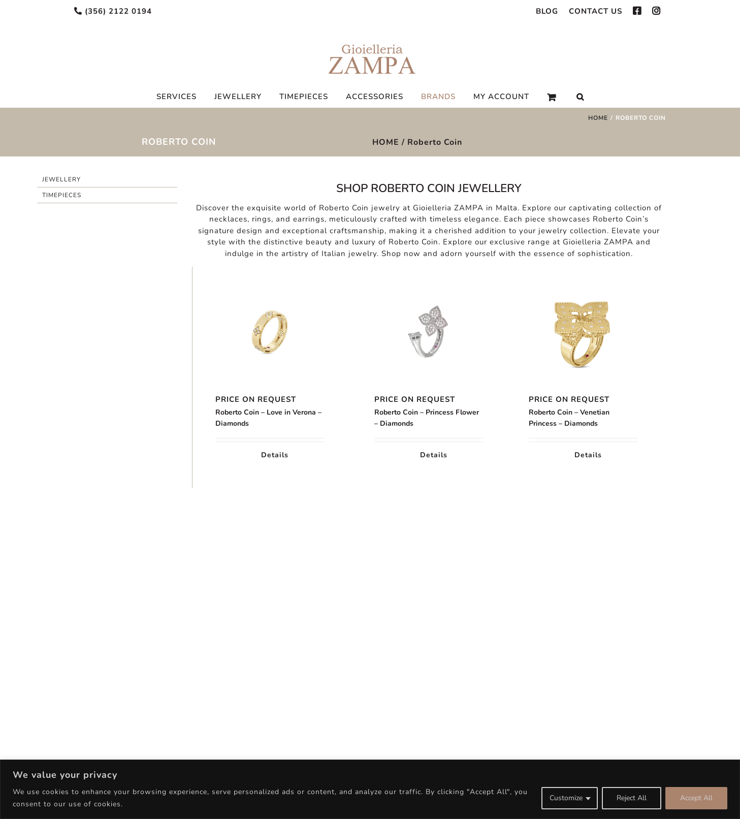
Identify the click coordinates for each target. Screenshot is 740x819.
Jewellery (61, 179)
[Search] (580, 97)
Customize (566, 798)
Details (274, 455)
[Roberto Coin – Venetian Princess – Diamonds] (583, 333)
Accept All (696, 798)
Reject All (632, 798)
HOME (385, 142)
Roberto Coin (434, 142)
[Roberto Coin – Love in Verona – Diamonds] (270, 333)
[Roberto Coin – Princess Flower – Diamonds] (429, 333)
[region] (370, 789)
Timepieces (61, 195)
